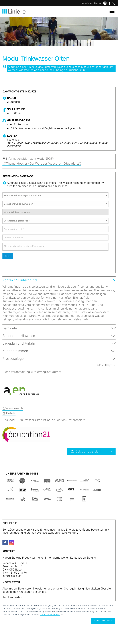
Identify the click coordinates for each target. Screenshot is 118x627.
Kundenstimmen (15, 351)
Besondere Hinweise (18, 336)
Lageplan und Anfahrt (19, 343)
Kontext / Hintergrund (19, 280)
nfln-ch (12, 575)
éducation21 (60, 420)
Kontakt (98, 3)
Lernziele (9, 328)
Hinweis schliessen (103, 620)
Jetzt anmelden (12, 596)
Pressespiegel (13, 358)
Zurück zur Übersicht (85, 451)
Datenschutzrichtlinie (50, 614)
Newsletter (86, 3)
